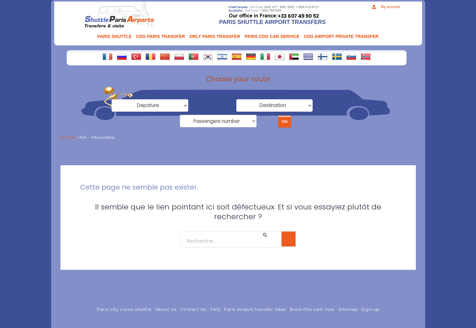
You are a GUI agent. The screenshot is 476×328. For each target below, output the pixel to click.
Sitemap (348, 307)
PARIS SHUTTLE (114, 36)
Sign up (370, 307)
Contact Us (193, 307)
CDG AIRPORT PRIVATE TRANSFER (341, 36)
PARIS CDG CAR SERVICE (272, 36)
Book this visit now (312, 307)
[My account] (374, 7)
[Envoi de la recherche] (265, 233)
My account (390, 7)
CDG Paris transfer (160, 36)
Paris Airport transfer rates (255, 307)
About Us (166, 307)
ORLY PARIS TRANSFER (214, 36)
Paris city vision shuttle (124, 307)
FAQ (215, 307)
